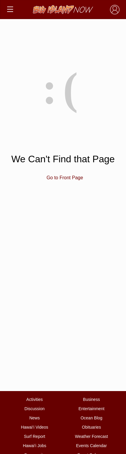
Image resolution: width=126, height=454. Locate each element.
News (34, 418)
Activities (34, 399)
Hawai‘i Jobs (34, 445)
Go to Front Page (64, 177)
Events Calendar (91, 445)
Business (91, 399)
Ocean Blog (91, 418)
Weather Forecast (91, 436)
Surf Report (34, 436)
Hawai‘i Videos (34, 427)
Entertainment (91, 408)
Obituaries (91, 427)
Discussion (34, 408)
